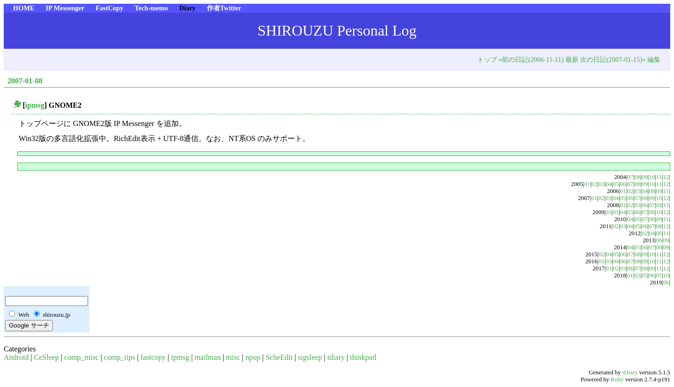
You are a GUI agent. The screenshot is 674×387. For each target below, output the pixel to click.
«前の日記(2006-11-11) (531, 59)
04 (609, 184)
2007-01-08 (25, 81)
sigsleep (310, 357)
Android (16, 357)
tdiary (335, 357)
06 (623, 184)
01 (587, 184)
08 (638, 177)
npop (252, 357)
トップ (487, 59)
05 (616, 184)
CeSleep (46, 357)
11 (659, 177)
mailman (208, 357)
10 (652, 177)
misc (233, 357)
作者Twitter (224, 8)
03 (602, 184)
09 (645, 177)
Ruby (617, 379)
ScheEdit (279, 357)
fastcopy (153, 357)
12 (666, 177)
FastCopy (109, 8)
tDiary (630, 372)
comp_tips (119, 357)
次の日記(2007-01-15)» (612, 59)
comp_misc (81, 357)
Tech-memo (151, 8)
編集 (653, 59)
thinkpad (363, 357)
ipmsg (34, 105)
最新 (572, 59)
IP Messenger (65, 8)
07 (630, 177)
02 (595, 184)
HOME (24, 8)
